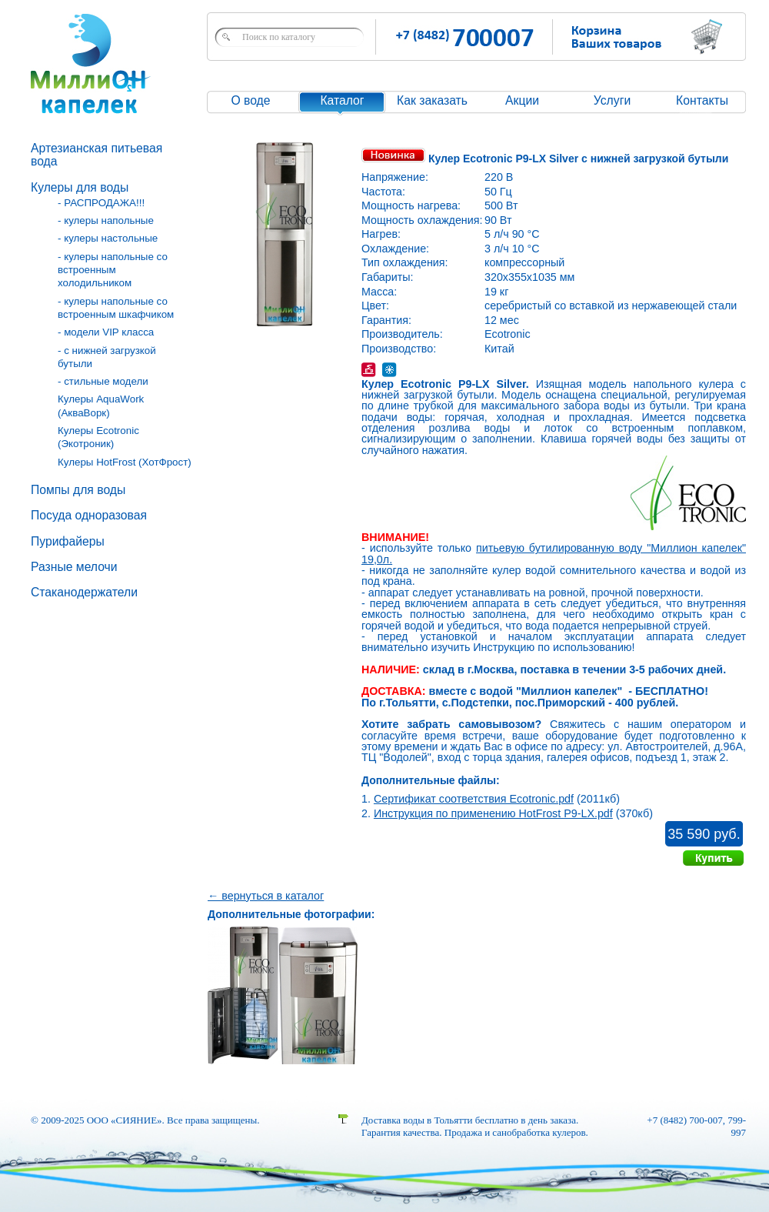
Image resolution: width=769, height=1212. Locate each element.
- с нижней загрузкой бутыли (107, 357)
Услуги (612, 100)
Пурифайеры (68, 541)
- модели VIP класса (106, 332)
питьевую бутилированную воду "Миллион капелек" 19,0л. (553, 553)
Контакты (702, 100)
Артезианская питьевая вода (96, 155)
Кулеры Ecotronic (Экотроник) (98, 437)
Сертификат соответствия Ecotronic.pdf (474, 799)
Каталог (342, 100)
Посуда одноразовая (89, 515)
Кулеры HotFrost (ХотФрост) (124, 462)
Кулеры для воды (79, 187)
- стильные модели (103, 381)
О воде (250, 100)
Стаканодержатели (84, 592)
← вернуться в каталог (266, 896)
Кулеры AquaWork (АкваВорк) (101, 405)
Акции (522, 100)
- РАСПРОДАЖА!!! (101, 203)
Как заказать (432, 100)
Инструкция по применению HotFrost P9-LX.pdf (493, 813)
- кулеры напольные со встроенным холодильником (113, 270)
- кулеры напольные (106, 220)
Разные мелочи (74, 566)
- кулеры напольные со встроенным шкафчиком (116, 307)
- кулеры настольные (108, 238)
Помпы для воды (78, 489)
